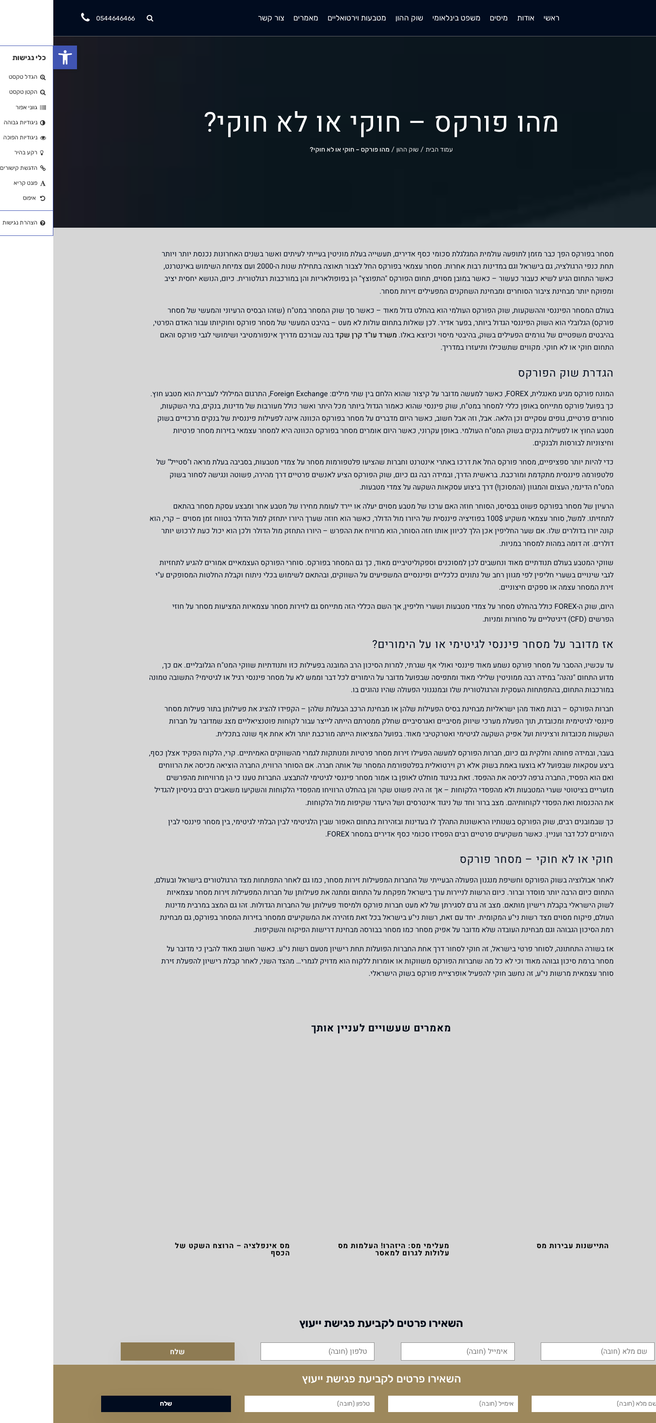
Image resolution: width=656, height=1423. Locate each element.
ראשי (498, 17)
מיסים (445, 17)
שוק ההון (356, 17)
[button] (12, 57)
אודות (472, 17)
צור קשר (218, 17)
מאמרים (252, 17)
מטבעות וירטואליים (303, 17)
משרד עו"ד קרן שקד (312, 335)
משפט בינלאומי (403, 17)
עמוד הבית (386, 149)
